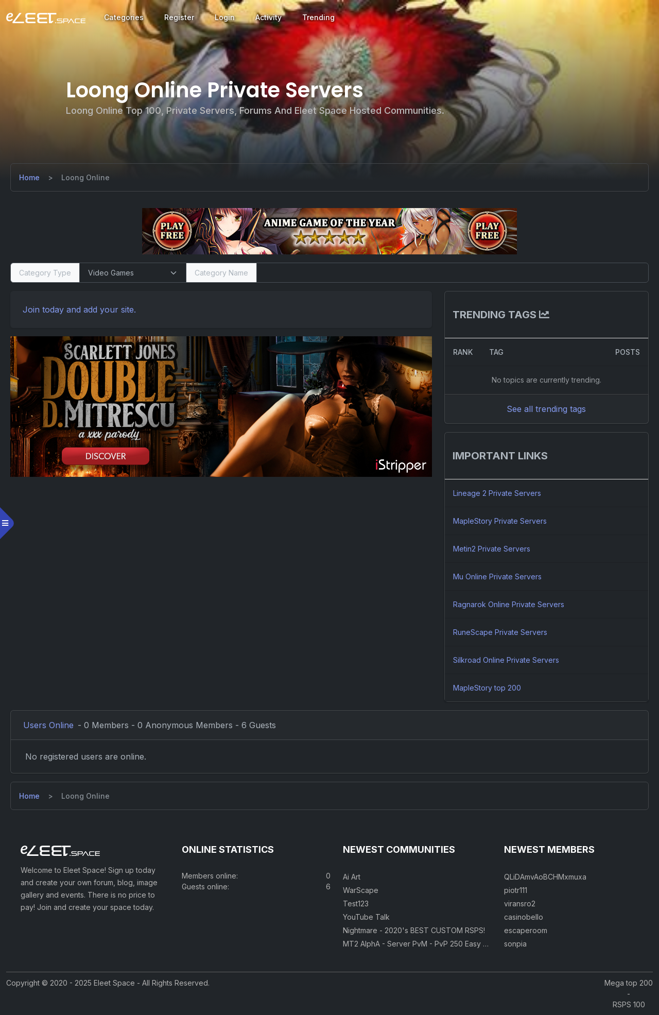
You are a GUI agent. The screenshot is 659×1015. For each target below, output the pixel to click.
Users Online (48, 725)
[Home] (29, 177)
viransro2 (519, 903)
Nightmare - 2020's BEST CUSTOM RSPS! (414, 930)
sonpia (515, 943)
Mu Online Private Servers (497, 576)
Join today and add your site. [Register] (79, 309)
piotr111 (515, 890)
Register (179, 17)
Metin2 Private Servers (491, 548)
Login (225, 17)
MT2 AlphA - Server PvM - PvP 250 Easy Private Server (437, 943)
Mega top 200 (628, 982)
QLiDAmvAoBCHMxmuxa (545, 876)
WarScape (360, 890)
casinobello (523, 917)
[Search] (452, 273)
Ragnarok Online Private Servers (508, 604)
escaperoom (525, 930)
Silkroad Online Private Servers (506, 660)
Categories (124, 17)
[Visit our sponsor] (329, 231)
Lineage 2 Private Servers (497, 493)
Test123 (356, 903)
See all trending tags (546, 409)
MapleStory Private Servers (500, 521)
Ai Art (351, 876)
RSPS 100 (629, 1004)
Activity (268, 17)
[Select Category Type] (132, 273)
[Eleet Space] (45, 17)
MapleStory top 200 (487, 687)
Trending (318, 17)
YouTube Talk (366, 917)
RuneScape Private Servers (500, 632)
